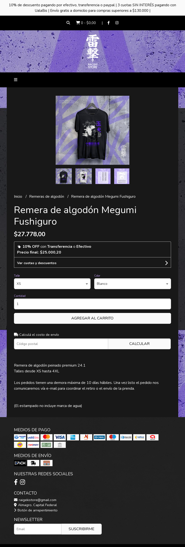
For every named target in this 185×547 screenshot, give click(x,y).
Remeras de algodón (47, 196)
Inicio (18, 196)
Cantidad (20, 296)
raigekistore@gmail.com (35, 499)
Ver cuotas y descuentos (36, 263)
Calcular (139, 343)
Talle (17, 276)
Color (97, 276)
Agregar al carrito (92, 318)
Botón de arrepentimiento (36, 510)
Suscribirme (81, 529)
